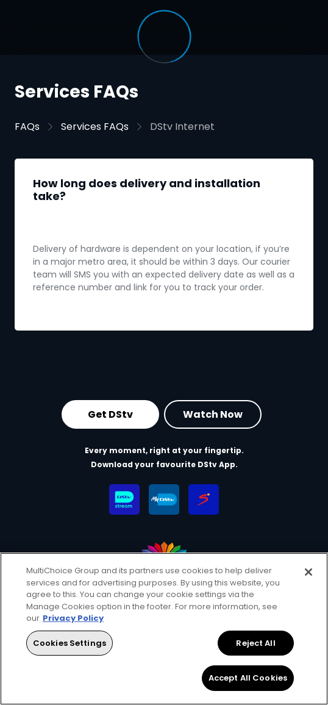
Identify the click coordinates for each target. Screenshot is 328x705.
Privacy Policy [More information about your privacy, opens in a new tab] (73, 618)
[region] (164, 629)
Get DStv (110, 414)
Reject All (255, 643)
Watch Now (213, 414)
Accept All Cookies (248, 678)
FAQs (27, 127)
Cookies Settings (69, 643)
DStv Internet (182, 127)
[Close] (308, 572)
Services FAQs (95, 127)
